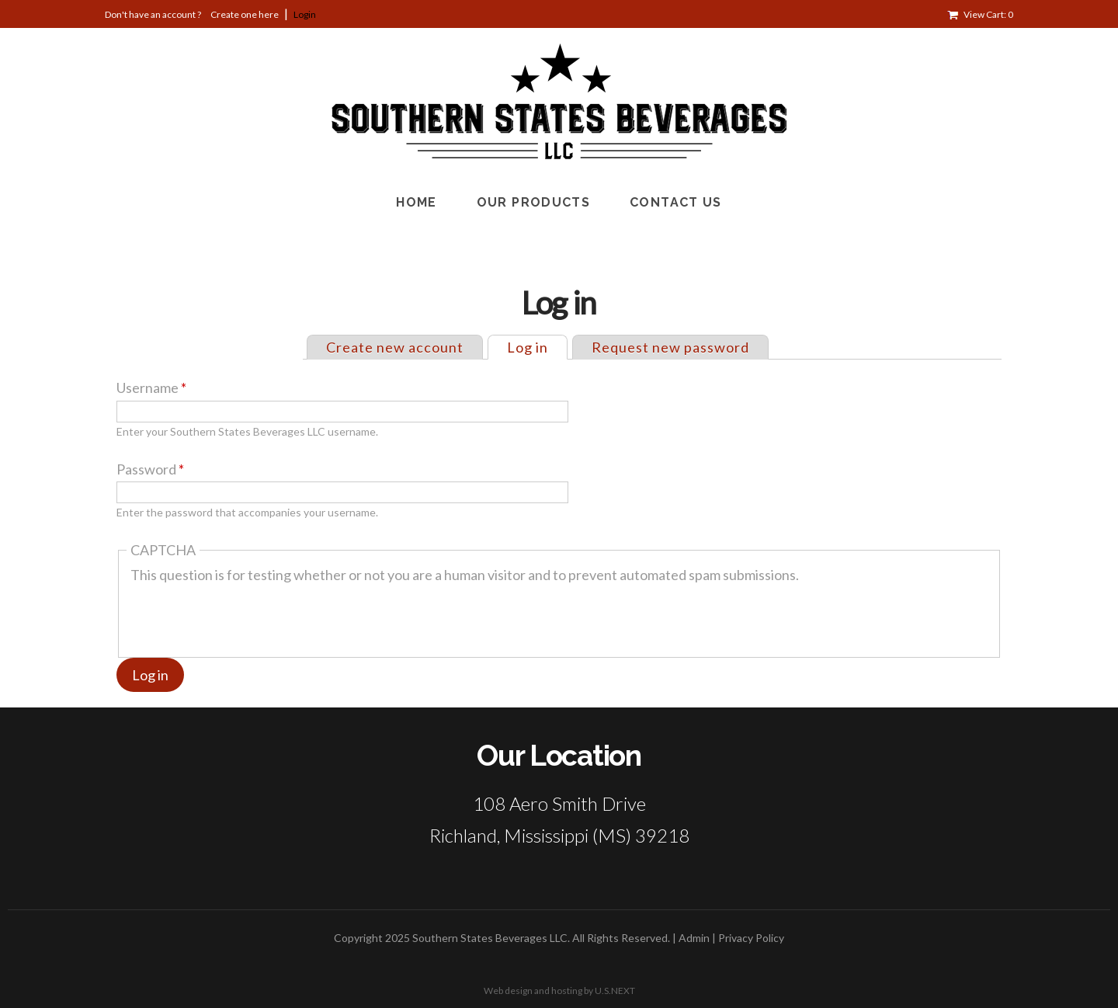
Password (150, 469)
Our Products (533, 202)
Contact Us (676, 202)
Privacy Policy (751, 937)
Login (304, 14)
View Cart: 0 (988, 14)
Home (416, 202)
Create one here (244, 14)
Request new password (670, 347)
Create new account (395, 347)
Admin (694, 937)
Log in (537, 345)
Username (151, 387)
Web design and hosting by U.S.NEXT (559, 990)
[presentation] (248, 614)
